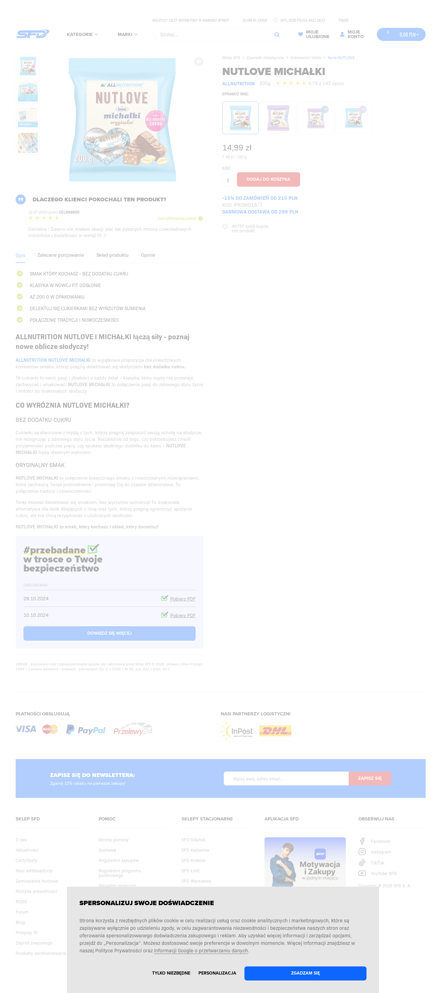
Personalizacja (217, 973)
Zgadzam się (305, 973)
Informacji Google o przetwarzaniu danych (201, 950)
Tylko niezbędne (171, 973)
